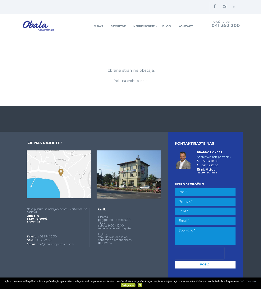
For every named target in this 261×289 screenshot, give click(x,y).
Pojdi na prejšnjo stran (131, 81)
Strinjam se (128, 285)
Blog (166, 26)
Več (242, 281)
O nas (98, 26)
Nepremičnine (144, 26)
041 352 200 (226, 25)
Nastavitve (251, 281)
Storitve (118, 26)
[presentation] (199, 253)
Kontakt (185, 26)
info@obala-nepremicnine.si (55, 244)
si (234, 6)
